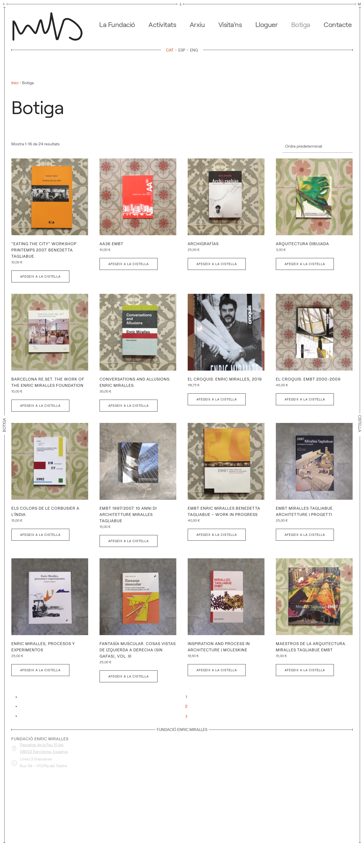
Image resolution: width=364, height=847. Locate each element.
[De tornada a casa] (49, 24)
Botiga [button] (300, 24)
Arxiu (197, 24)
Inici (14, 82)
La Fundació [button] (117, 24)
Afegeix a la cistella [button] (40, 276)
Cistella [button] (359, 425)
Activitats (162, 24)
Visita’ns (230, 24)
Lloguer (266, 24)
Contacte (337, 24)
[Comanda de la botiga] (317, 147)
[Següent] (186, 716)
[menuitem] (171, 50)
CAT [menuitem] (169, 50)
